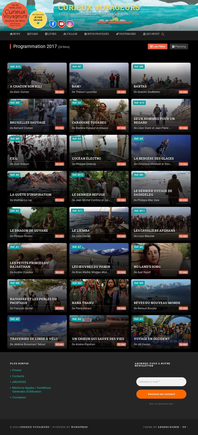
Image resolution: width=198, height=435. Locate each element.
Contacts (18, 376)
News (15, 33)
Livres (50, 33)
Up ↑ (185, 427)
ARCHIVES (19, 382)
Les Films (157, 46)
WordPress (79, 427)
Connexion (19, 397)
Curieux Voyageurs (99, 7)
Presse (16, 370)
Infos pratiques (96, 33)
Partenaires (126, 33)
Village (70, 33)
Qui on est (151, 33)
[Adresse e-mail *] (161, 381)
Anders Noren (168, 427)
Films (32, 33)
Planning (179, 46)
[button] (163, 34)
